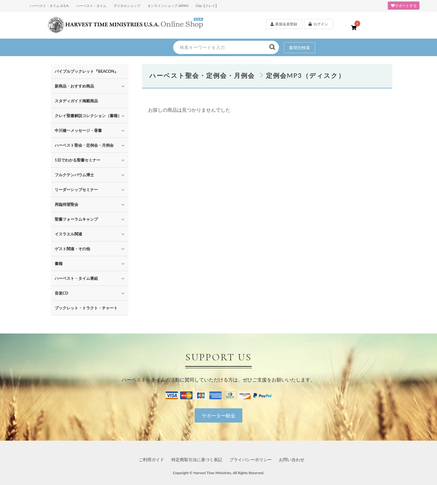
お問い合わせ (291, 459)
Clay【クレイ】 (207, 6)
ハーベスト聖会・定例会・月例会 (84, 145)
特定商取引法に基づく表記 (196, 459)
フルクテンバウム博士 (74, 174)
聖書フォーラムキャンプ (76, 219)
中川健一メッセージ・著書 (78, 130)
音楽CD (61, 293)
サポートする (403, 5)
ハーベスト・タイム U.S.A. (49, 6)
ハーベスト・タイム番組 (76, 278)
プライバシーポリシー (250, 459)
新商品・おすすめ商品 (74, 86)
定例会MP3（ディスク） (305, 75)
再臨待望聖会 (66, 204)
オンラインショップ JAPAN (168, 6)
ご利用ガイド (151, 459)
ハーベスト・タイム (91, 6)
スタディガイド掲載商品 (76, 100)
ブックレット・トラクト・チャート (86, 307)
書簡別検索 (299, 47)
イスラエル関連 (68, 233)
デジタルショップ (127, 6)
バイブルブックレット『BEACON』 (86, 71)
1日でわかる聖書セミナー (77, 160)
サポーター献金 (218, 415)
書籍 (59, 263)
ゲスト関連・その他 (72, 248)
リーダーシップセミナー (76, 189)
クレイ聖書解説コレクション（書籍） (88, 115)
